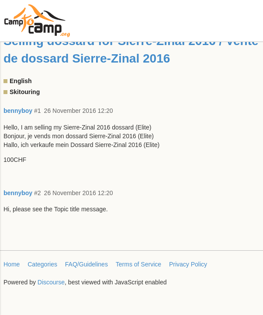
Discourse (51, 282)
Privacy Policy (188, 264)
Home (11, 264)
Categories (42, 264)
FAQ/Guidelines (86, 264)
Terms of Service (138, 264)
